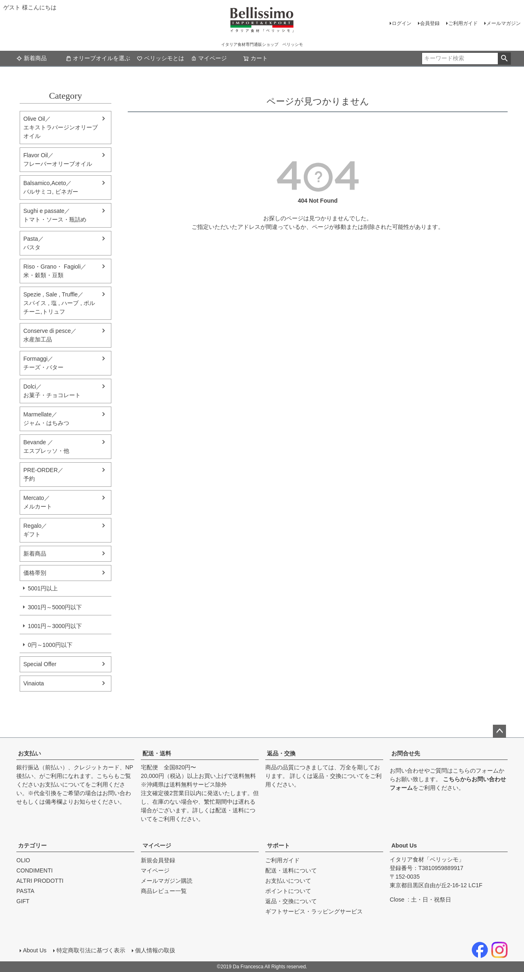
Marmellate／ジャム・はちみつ (46, 418)
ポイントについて (288, 891)
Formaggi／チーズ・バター (43, 363)
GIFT (22, 901)
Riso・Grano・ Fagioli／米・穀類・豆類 (54, 270)
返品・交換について (338, 776)
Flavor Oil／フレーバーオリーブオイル (57, 159)
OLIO (23, 860)
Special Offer (39, 664)
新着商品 (31, 58)
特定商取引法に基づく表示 (90, 950)
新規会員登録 (158, 860)
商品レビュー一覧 (164, 891)
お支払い (29, 753)
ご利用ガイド (463, 23)
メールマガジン (503, 23)
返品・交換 (281, 753)
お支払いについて (62, 784)
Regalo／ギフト (35, 530)
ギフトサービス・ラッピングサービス (314, 911)
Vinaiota (33, 683)
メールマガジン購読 (166, 880)
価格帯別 (34, 573)
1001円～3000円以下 (55, 626)
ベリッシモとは (160, 58)
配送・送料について (291, 870)
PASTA (25, 891)
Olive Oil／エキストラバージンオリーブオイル (60, 127)
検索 (504, 58)
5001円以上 (43, 588)
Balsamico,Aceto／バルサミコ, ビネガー (50, 187)
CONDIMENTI (34, 870)
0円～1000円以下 (50, 645)
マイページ (209, 58)
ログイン (401, 23)
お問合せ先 (405, 753)
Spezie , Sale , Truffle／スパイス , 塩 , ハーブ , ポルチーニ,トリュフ (59, 303)
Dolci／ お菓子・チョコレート (52, 390)
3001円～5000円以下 (55, 607)
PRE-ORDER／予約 (43, 474)
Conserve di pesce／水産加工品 (50, 335)
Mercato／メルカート (37, 502)
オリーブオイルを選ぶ (98, 58)
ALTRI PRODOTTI (39, 880)
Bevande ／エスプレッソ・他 (46, 446)
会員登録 (430, 23)
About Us (404, 845)
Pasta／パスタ (33, 243)
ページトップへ (499, 731)
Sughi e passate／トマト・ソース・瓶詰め (54, 215)
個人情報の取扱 (155, 950)
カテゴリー (32, 845)
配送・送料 (156, 753)
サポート (278, 845)
